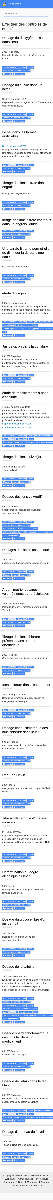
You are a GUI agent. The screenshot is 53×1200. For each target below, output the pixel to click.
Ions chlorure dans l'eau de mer (26, 687)
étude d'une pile (14, 295)
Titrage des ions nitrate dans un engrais (26, 185)
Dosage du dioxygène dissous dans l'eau (25, 40)
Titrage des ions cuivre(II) (21, 459)
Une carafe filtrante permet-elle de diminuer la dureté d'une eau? (26, 255)
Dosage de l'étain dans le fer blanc (24, 1087)
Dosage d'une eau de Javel (23, 1135)
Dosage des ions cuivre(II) (22, 498)
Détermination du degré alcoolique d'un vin (20, 876)
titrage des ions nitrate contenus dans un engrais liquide (26, 222)
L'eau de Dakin (13, 777)
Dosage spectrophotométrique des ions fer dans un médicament (25, 1041)
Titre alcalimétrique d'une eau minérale (24, 822)
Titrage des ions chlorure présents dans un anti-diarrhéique (21, 643)
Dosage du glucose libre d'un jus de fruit (24, 923)
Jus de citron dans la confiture (25, 348)
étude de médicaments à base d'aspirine (25, 397)
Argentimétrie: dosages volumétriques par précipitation (25, 593)
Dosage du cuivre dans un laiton (22, 87)
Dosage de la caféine (18, 968)
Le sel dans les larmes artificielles (19, 134)
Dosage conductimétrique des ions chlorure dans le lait (25, 732)
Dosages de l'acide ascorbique (25, 552)
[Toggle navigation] (47, 4)
